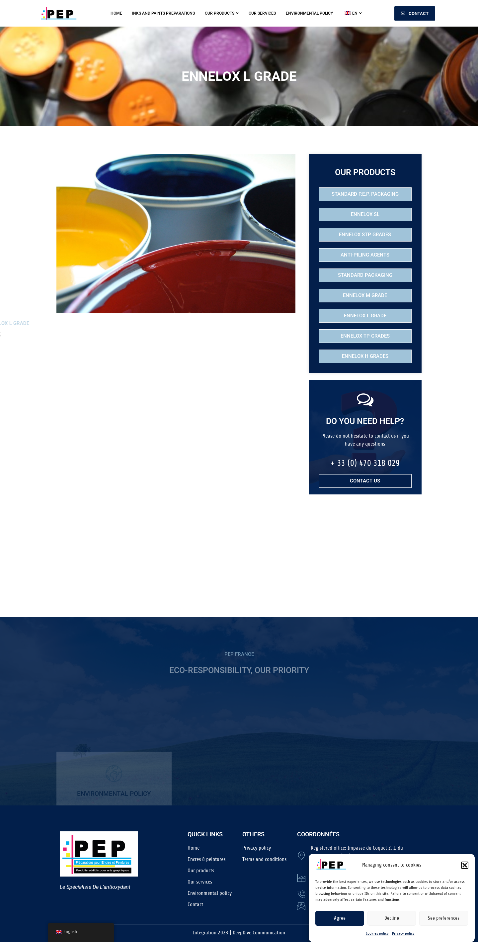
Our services (262, 13)
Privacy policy (403, 936)
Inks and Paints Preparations (163, 13)
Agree (340, 921)
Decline (391, 921)
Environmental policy (309, 13)
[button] (464, 868)
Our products (222, 13)
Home (116, 13)
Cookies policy (377, 936)
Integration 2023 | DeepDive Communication (239, 933)
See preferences (443, 921)
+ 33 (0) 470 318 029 (365, 463)
